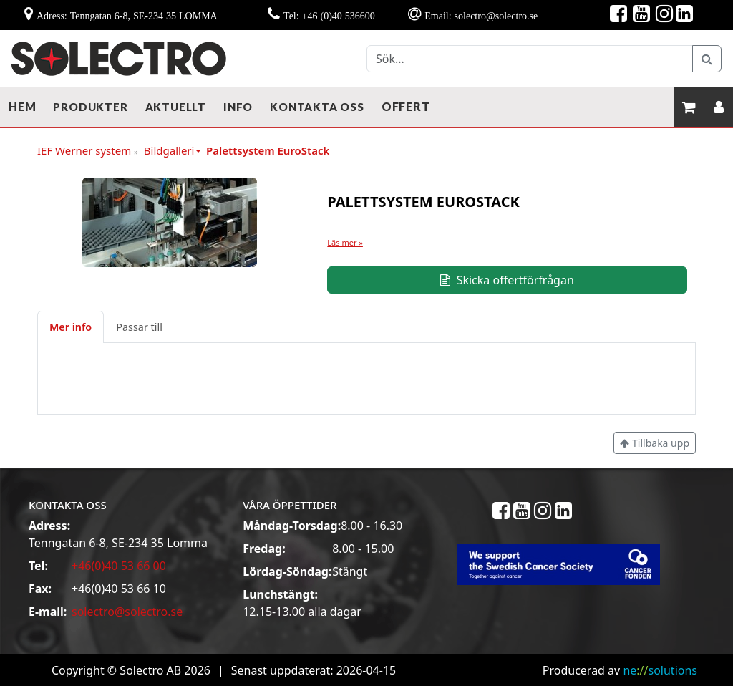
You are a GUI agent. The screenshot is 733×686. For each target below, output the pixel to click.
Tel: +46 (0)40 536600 (329, 16)
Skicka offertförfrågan (506, 280)
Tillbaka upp (654, 443)
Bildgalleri (169, 150)
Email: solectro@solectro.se (481, 16)
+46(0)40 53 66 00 (119, 566)
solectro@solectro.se (127, 611)
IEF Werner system (87, 151)
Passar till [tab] (139, 327)
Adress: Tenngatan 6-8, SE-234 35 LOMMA (127, 16)
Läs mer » (345, 242)
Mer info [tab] (70, 327)
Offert (406, 106)
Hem (22, 106)
